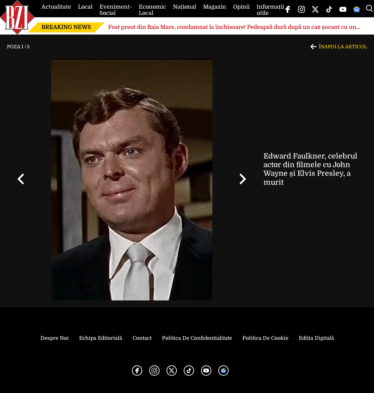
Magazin (214, 7)
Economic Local (152, 10)
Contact (142, 338)
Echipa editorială (100, 338)
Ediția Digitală (316, 338)
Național (184, 7)
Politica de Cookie (265, 338)
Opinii (241, 7)
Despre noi (54, 338)
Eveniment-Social (115, 10)
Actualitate (56, 7)
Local (85, 7)
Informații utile (270, 10)
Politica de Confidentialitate (197, 338)
